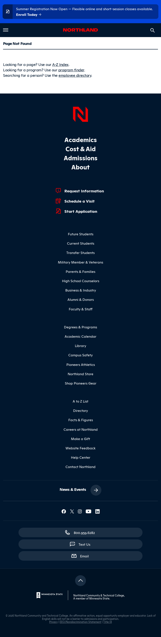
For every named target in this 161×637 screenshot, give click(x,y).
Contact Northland (80, 466)
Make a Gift (80, 438)
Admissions (80, 157)
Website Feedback (80, 447)
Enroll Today (29, 14)
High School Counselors (80, 280)
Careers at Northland (81, 429)
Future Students (80, 233)
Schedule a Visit (79, 200)
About (80, 166)
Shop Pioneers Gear (80, 383)
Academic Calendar (80, 336)
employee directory (75, 75)
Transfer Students (80, 252)
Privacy (53, 622)
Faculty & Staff (80, 308)
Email (86, 555)
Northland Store (80, 373)
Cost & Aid (80, 148)
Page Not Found (17, 43)
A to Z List (80, 401)
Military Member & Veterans (80, 262)
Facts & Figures (80, 419)
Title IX (107, 622)
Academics (80, 139)
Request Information (84, 190)
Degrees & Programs (80, 326)
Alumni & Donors (80, 299)
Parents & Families (80, 271)
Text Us (84, 544)
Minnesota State (99, 598)
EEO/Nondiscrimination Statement (80, 622)
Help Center (80, 457)
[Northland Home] (80, 113)
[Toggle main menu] (5, 30)
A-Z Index (60, 64)
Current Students (80, 243)
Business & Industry (80, 290)
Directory (80, 410)
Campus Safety (80, 354)
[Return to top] (80, 580)
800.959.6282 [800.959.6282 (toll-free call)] (84, 532)
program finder (71, 69)
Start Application (80, 211)
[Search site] (152, 30)
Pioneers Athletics (80, 364)
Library (80, 345)
